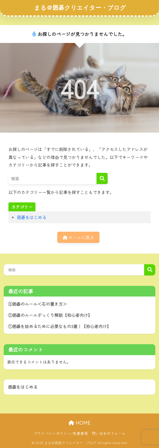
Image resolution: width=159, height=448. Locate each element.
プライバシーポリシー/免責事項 (61, 433)
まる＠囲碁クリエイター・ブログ (80, 7)
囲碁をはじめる (31, 217)
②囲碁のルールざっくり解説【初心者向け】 (50, 315)
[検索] (102, 178)
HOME (79, 423)
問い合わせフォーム (109, 433)
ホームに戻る (78, 237)
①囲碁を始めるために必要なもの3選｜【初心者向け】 (59, 326)
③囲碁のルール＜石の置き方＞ (37, 304)
